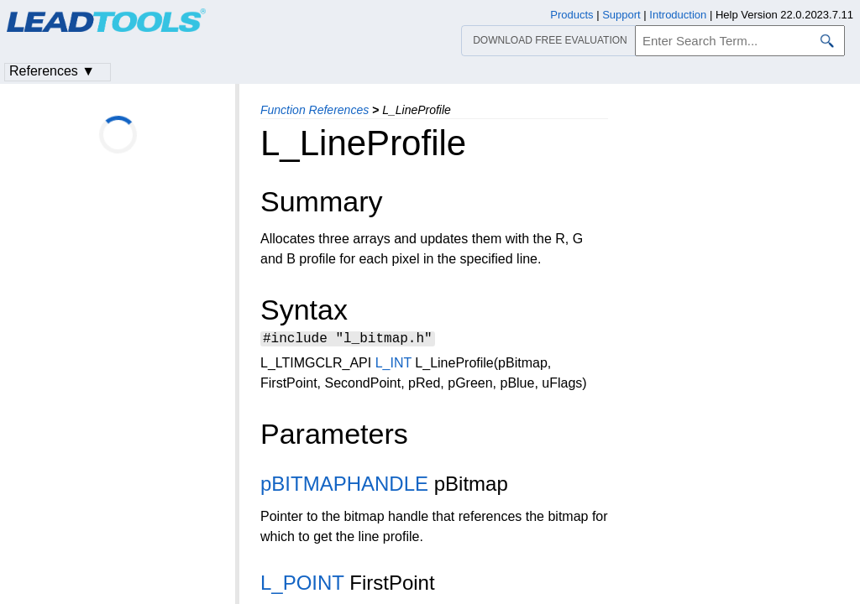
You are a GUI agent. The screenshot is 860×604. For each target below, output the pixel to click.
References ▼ (52, 71)
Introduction (677, 14)
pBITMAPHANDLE (344, 486)
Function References (314, 110)
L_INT (393, 365)
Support (621, 14)
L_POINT (302, 585)
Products (571, 14)
